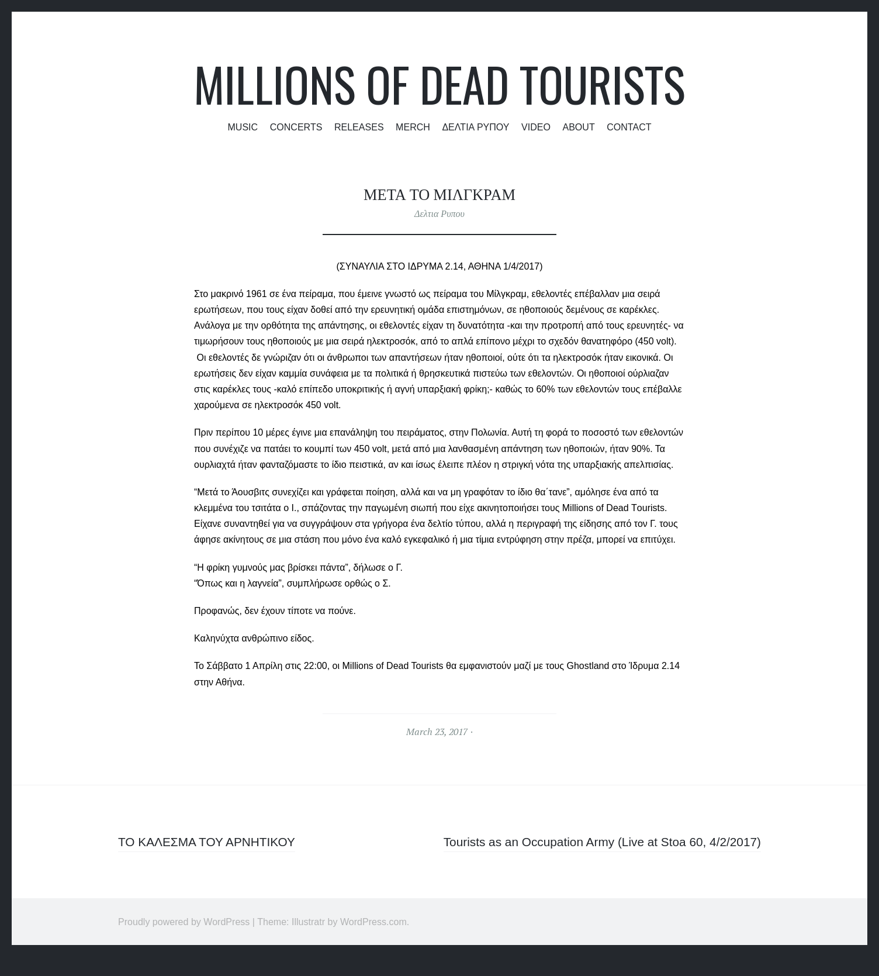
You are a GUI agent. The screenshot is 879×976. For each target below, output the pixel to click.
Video (536, 127)
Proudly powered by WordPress (184, 941)
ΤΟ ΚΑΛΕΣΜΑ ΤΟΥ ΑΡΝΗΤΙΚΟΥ (211, 841)
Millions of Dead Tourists (439, 83)
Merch (413, 127)
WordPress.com (373, 941)
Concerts (296, 127)
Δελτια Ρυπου (475, 127)
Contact (629, 127)
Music (242, 127)
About (578, 127)
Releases (359, 127)
